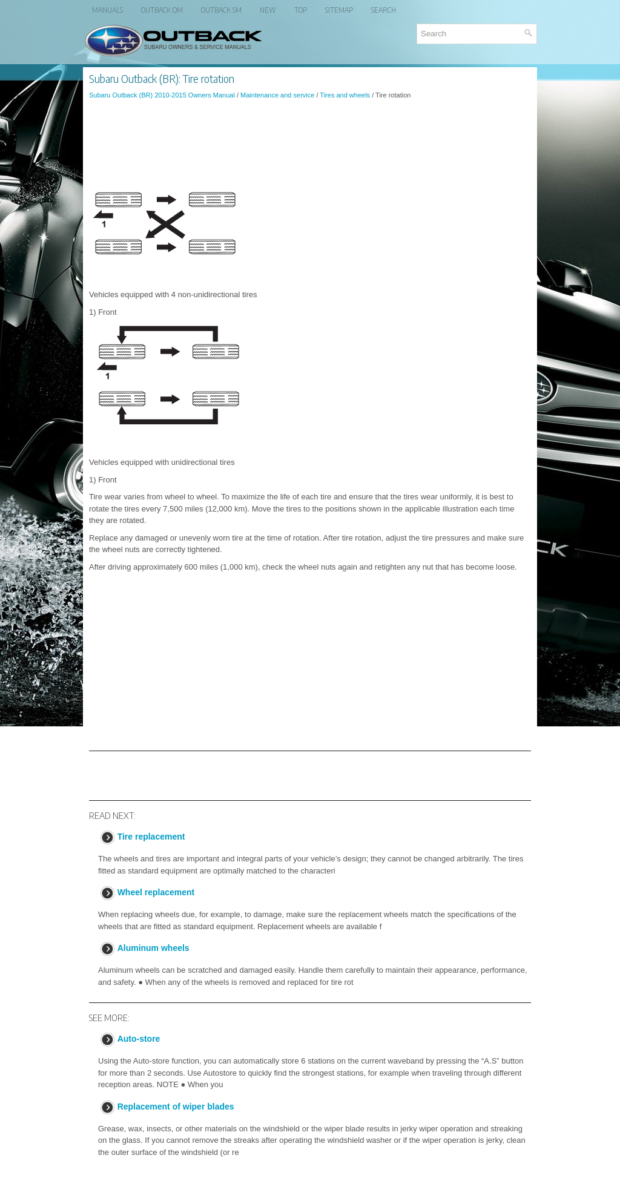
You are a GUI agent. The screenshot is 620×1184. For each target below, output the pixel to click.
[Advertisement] (310, 141)
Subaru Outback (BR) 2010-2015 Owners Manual (162, 95)
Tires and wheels (345, 95)
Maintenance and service (277, 95)
